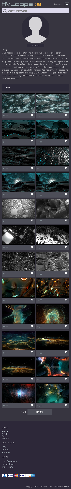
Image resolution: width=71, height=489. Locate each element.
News (4, 433)
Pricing (5, 436)
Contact (5, 449)
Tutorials (6, 452)
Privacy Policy (8, 463)
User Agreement (10, 461)
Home (5, 431)
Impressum (7, 466)
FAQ (4, 446)
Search (4, 10)
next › (39, 411)
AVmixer (6, 438)
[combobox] (35, 10)
